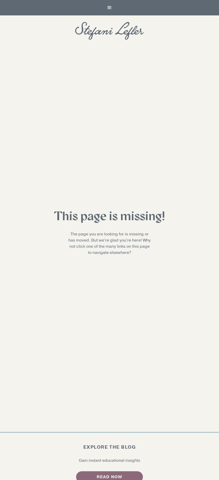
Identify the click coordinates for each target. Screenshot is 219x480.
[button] (109, 7)
